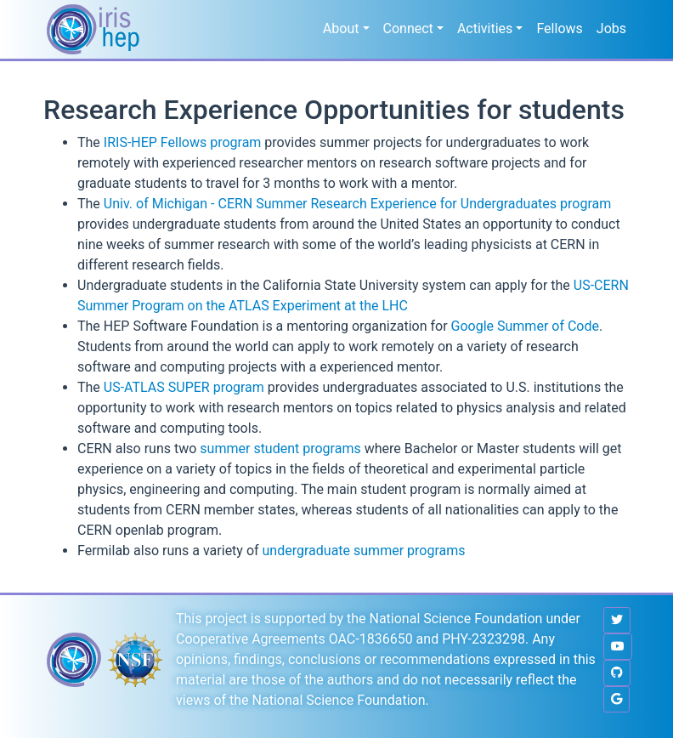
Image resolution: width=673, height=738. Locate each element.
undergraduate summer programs (364, 550)
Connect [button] (408, 28)
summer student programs (280, 448)
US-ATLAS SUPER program (184, 387)
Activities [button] (484, 28)
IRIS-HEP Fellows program (183, 142)
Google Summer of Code (525, 326)
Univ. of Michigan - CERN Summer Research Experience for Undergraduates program (357, 204)
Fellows (559, 28)
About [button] (341, 28)
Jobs (611, 28)
